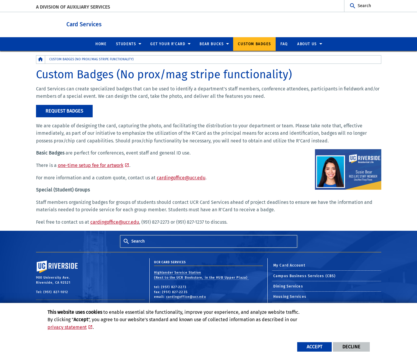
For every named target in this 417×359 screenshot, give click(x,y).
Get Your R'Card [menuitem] (167, 44)
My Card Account (289, 265)
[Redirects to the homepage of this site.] (40, 59)
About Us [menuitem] (307, 44)
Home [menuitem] (100, 44)
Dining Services (288, 286)
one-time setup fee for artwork (90, 165)
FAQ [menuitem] (284, 44)
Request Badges (64, 110)
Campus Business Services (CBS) (304, 276)
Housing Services (289, 296)
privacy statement (67, 327)
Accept (314, 347)
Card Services (111, 23)
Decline (351, 347)
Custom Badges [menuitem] (254, 44)
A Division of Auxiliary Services (73, 7)
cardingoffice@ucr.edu (181, 177)
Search (364, 5)
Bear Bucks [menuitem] (211, 44)
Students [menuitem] (126, 44)
